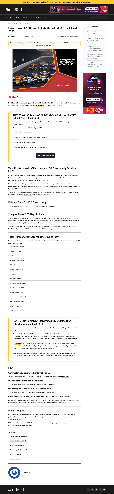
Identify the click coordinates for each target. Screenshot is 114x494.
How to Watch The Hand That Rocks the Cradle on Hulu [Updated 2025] (95, 32)
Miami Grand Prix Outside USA (18, 440)
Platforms (18, 17)
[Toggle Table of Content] (16, 97)
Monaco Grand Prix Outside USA (19, 436)
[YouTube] (104, 489)
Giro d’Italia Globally (15, 454)
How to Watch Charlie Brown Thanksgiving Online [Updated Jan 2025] (95, 40)
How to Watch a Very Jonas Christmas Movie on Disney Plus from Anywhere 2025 (94, 56)
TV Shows (38, 17)
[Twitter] (96, 489)
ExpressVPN (50, 45)
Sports (28, 17)
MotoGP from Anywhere (17, 445)
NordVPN (17, 343)
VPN (24, 17)
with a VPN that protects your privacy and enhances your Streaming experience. (57, 2)
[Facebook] (88, 489)
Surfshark (17, 353)
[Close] (111, 2)
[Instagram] (92, 489)
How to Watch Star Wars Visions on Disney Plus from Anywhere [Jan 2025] (94, 64)
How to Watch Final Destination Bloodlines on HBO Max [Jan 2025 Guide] (94, 48)
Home (7, 17)
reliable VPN (40, 105)
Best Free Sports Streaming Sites (19, 450)
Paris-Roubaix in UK (15, 459)
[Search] (92, 18)
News (49, 17)
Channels (12, 17)
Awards (44, 17)
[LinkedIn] (100, 489)
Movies (33, 17)
